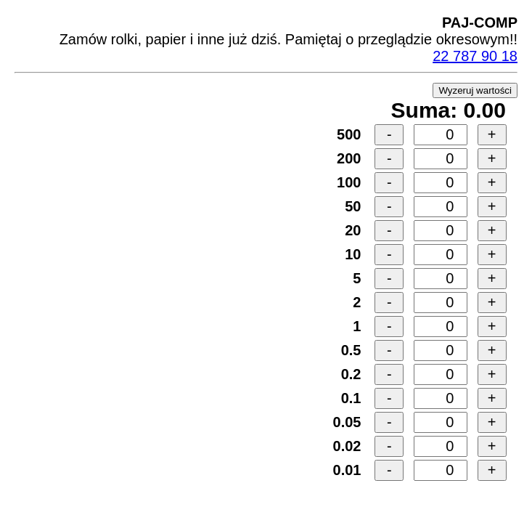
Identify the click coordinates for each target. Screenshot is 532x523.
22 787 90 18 (475, 56)
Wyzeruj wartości (475, 90)
